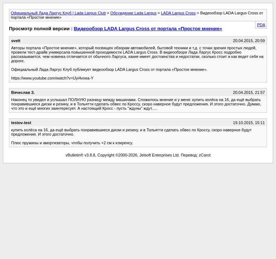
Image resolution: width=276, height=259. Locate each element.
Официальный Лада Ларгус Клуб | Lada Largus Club (58, 13)
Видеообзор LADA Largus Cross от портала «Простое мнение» (148, 28)
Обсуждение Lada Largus (133, 13)
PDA (261, 25)
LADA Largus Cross (178, 13)
